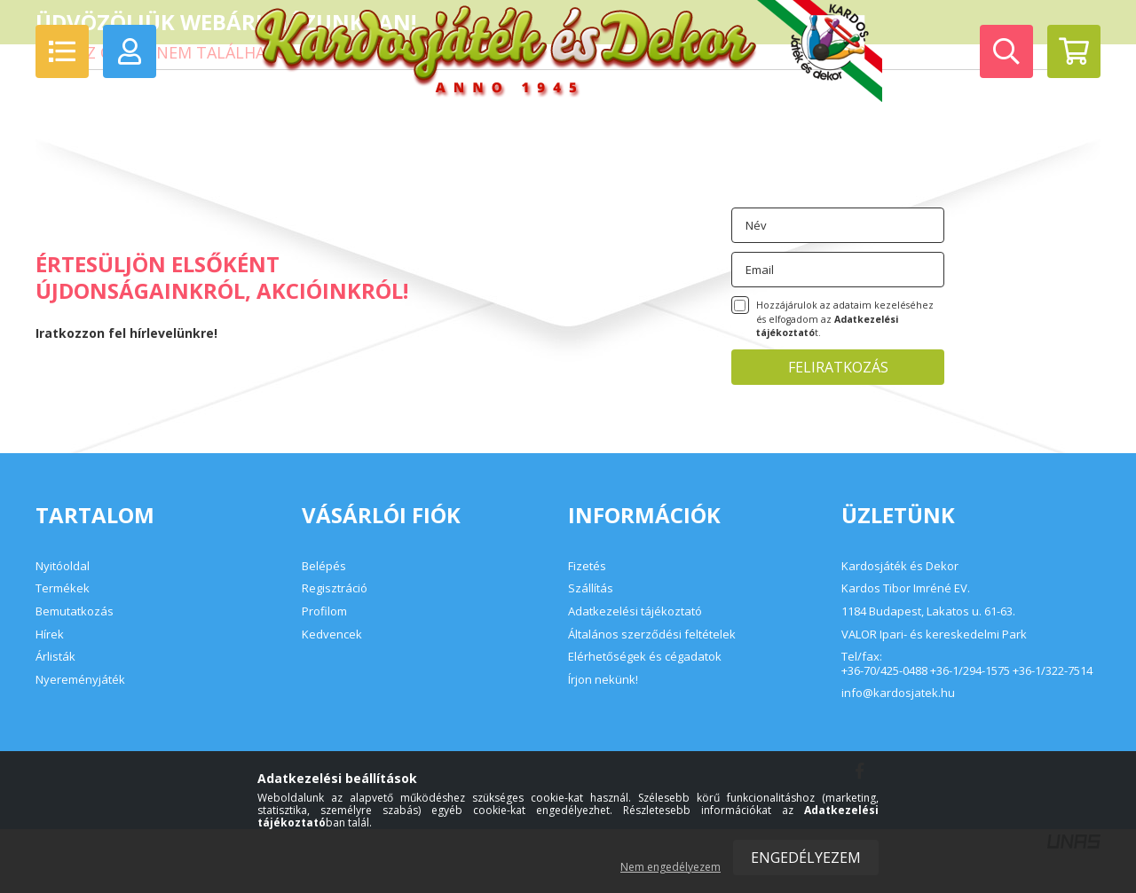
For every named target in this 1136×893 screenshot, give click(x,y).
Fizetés (587, 566)
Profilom (324, 611)
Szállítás (590, 588)
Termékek (63, 588)
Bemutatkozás (75, 611)
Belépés (324, 566)
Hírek (50, 634)
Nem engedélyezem (670, 866)
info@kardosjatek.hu (898, 693)
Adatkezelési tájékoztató (635, 611)
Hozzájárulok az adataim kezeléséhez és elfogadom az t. (845, 319)
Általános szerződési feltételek (652, 634)
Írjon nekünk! (603, 679)
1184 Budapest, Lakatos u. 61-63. (928, 612)
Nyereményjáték (80, 679)
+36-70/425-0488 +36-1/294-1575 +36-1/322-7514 (967, 671)
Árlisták (55, 656)
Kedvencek (332, 634)
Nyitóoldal (63, 566)
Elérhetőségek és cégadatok (645, 656)
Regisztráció (334, 588)
